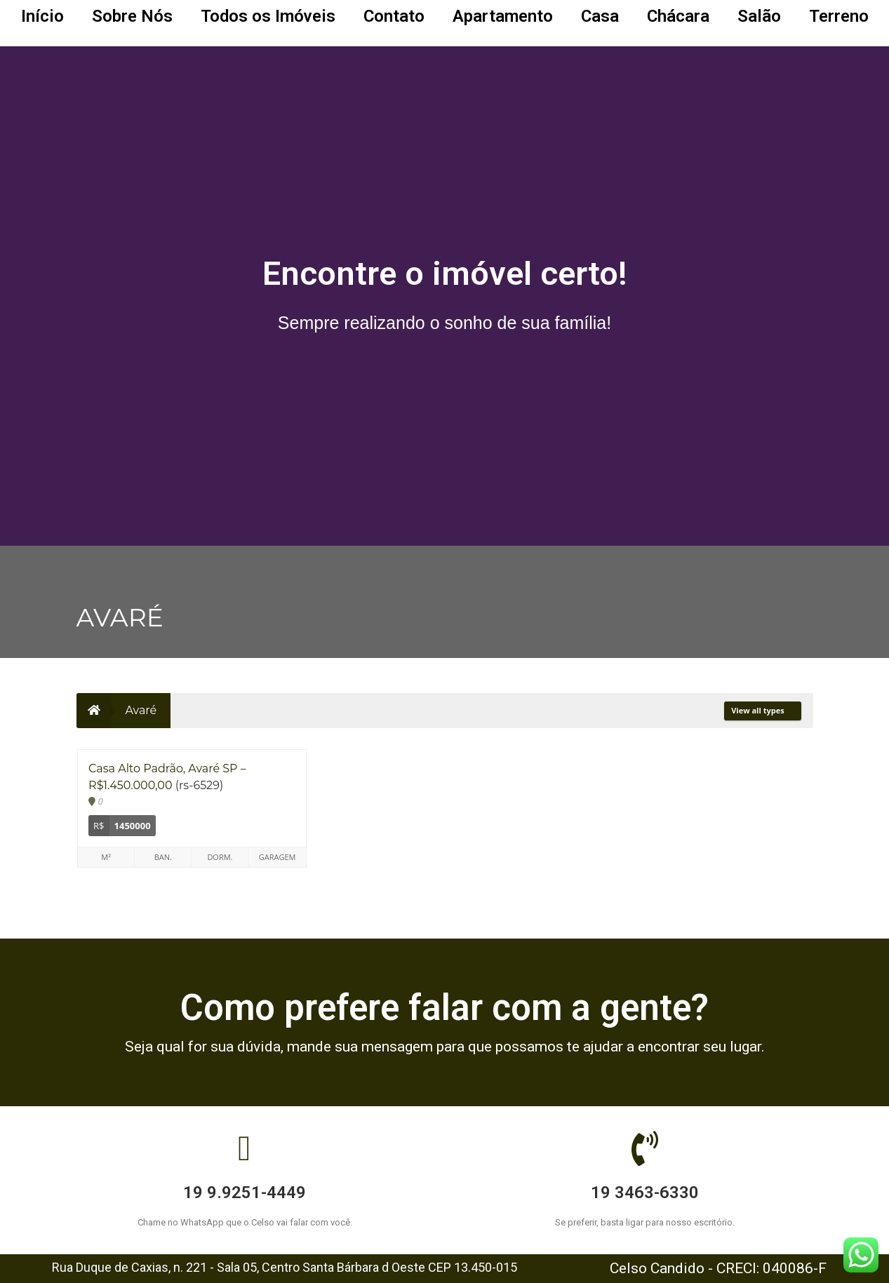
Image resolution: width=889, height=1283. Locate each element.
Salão (759, 16)
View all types (762, 710)
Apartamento (503, 16)
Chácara (678, 16)
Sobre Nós (132, 16)
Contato (394, 16)
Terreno (839, 16)
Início (42, 16)
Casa (600, 16)
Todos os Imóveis (268, 16)
